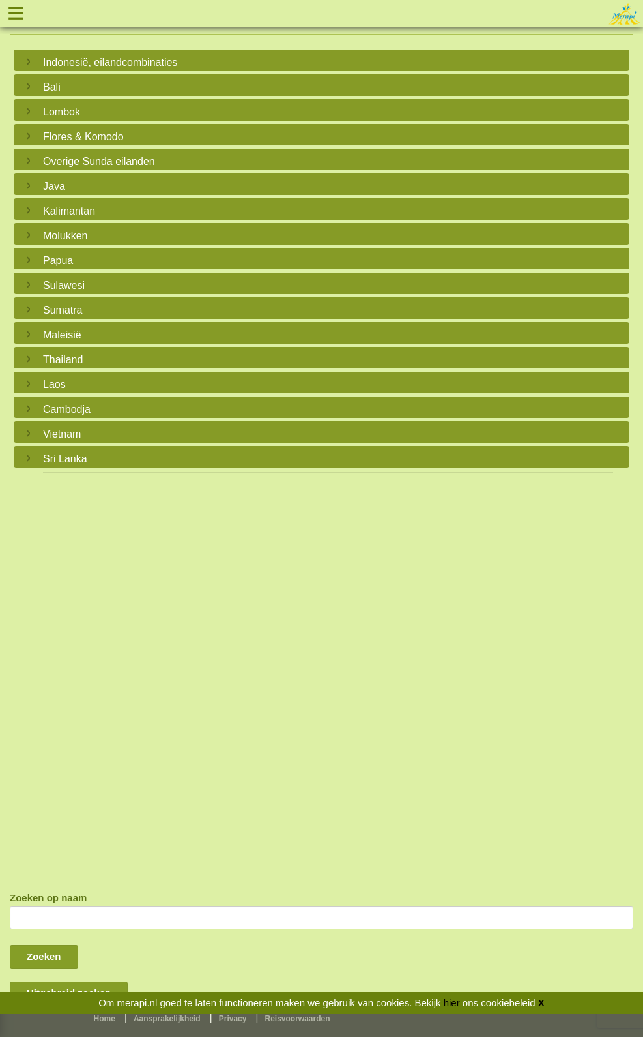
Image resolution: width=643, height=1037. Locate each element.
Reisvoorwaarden (297, 1018)
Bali (52, 87)
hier (452, 1002)
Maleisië (62, 334)
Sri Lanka (65, 458)
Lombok (61, 111)
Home (104, 1018)
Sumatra (62, 310)
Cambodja (67, 409)
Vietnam (62, 434)
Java (54, 186)
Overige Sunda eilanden (99, 161)
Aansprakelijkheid (167, 1018)
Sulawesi (64, 285)
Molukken (65, 235)
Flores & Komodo (83, 136)
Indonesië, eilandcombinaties (110, 62)
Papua (58, 260)
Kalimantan (69, 211)
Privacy (233, 1018)
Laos (54, 384)
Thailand (63, 359)
